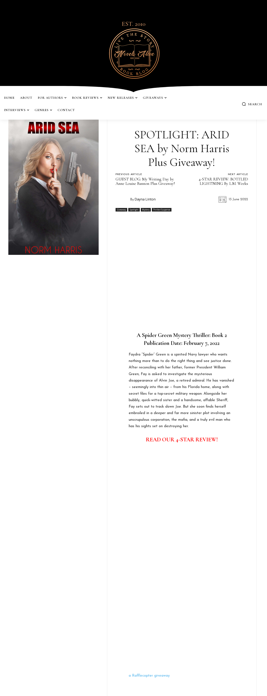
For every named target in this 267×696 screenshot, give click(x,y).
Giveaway (121, 210)
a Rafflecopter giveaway (149, 676)
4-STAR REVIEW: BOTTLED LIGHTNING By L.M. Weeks (223, 181)
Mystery (146, 210)
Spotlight (134, 210)
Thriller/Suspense (161, 210)
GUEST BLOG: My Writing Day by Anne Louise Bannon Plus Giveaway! (145, 181)
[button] (252, 104)
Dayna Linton (145, 199)
